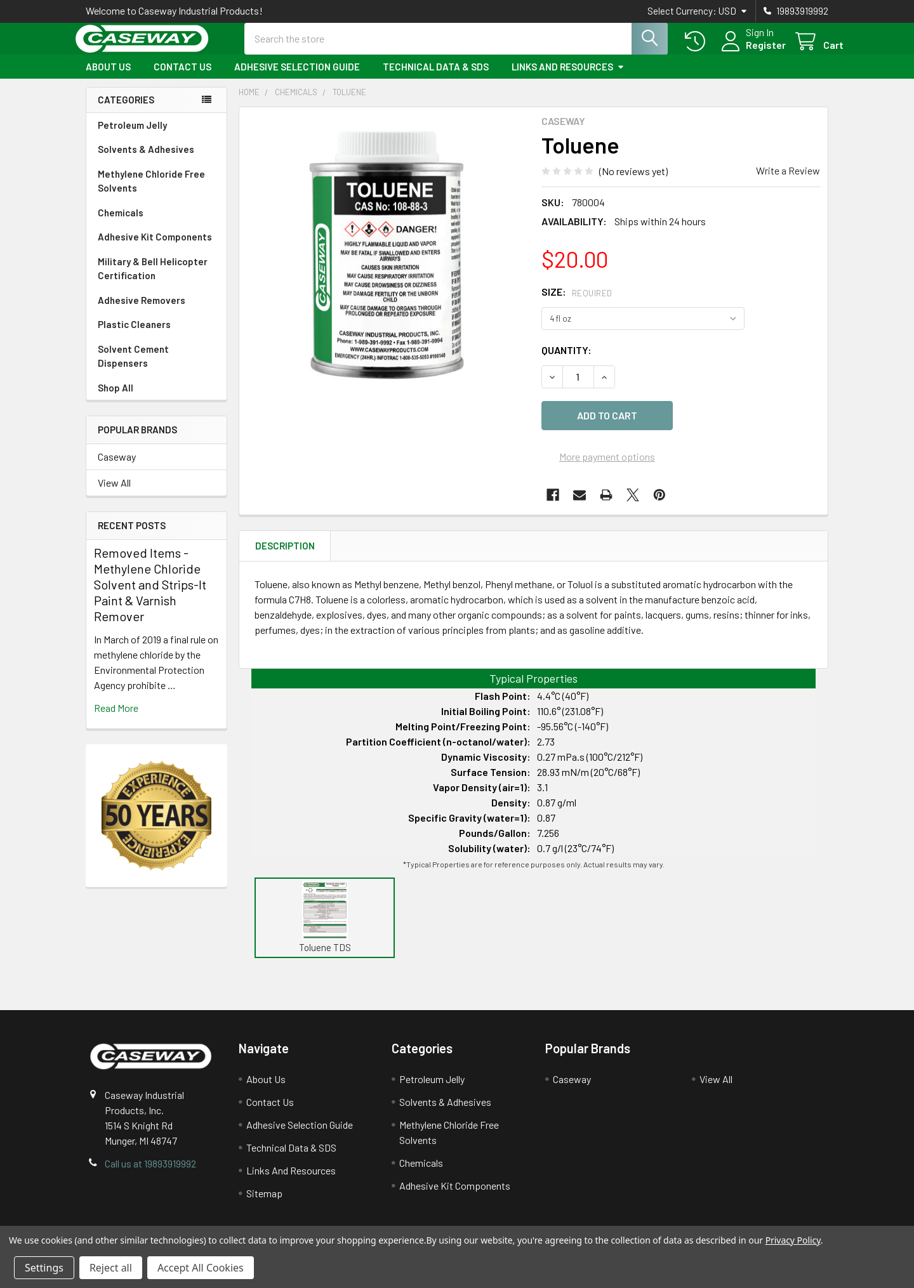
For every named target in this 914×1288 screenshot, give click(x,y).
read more (116, 719)
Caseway (117, 468)
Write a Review (788, 182)
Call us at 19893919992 (150, 1167)
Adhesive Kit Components (155, 248)
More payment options (607, 460)
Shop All (115, 399)
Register (751, 52)
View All (114, 494)
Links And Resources (568, 78)
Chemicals (120, 224)
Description (285, 549)
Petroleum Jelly (132, 136)
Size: (577, 303)
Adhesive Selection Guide (297, 78)
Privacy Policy (793, 1240)
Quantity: (566, 361)
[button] (324, 913)
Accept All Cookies (200, 1268)
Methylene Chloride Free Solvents (151, 193)
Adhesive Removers (141, 311)
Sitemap (264, 1197)
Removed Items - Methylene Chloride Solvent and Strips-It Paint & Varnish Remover (150, 595)
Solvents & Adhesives (146, 160)
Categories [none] (126, 111)
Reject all (110, 1268)
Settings (44, 1268)
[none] (386, 265)
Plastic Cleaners (134, 335)
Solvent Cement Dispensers (133, 368)
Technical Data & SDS (436, 78)
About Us (108, 78)
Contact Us (182, 78)
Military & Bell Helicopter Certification (153, 280)
